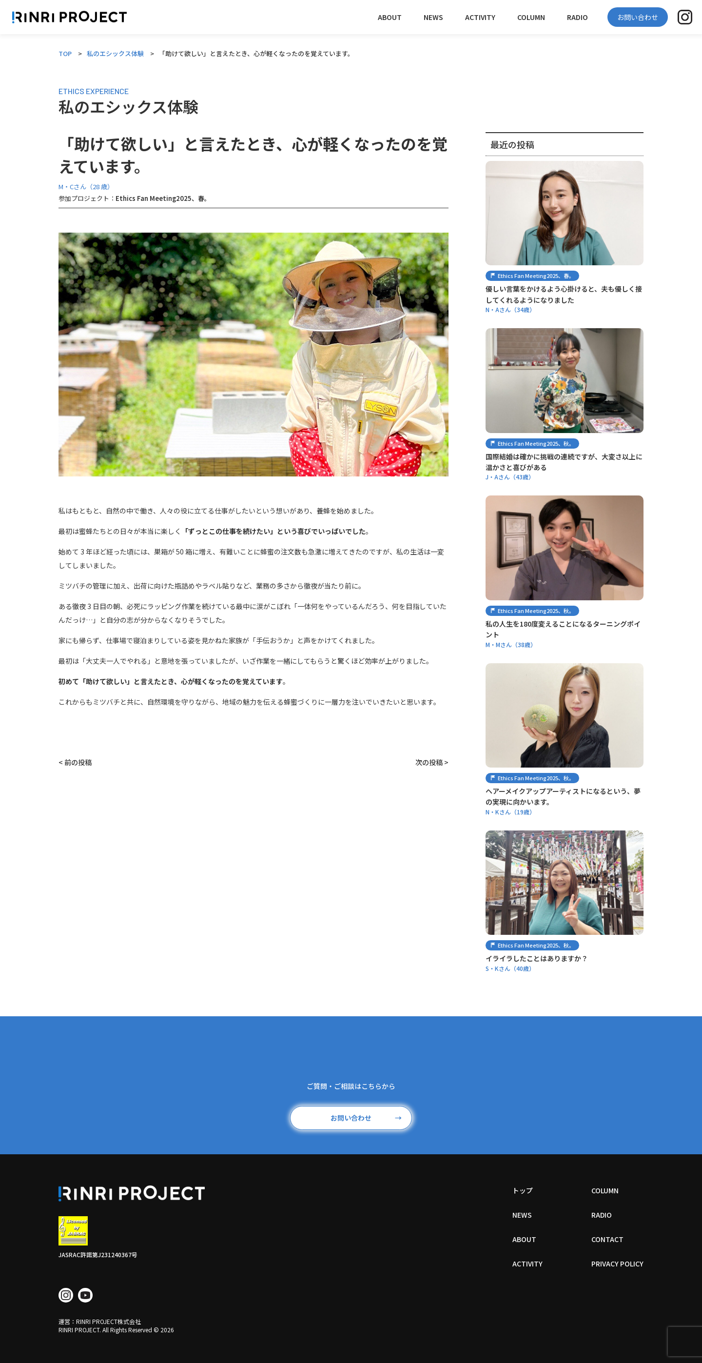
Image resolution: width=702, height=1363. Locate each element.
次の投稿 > (431, 762)
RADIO (577, 17)
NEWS (433, 17)
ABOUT (390, 17)
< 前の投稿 (75, 762)
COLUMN (531, 17)
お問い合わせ (637, 17)
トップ (522, 1190)
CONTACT (607, 1239)
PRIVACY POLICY (617, 1263)
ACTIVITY (480, 17)
